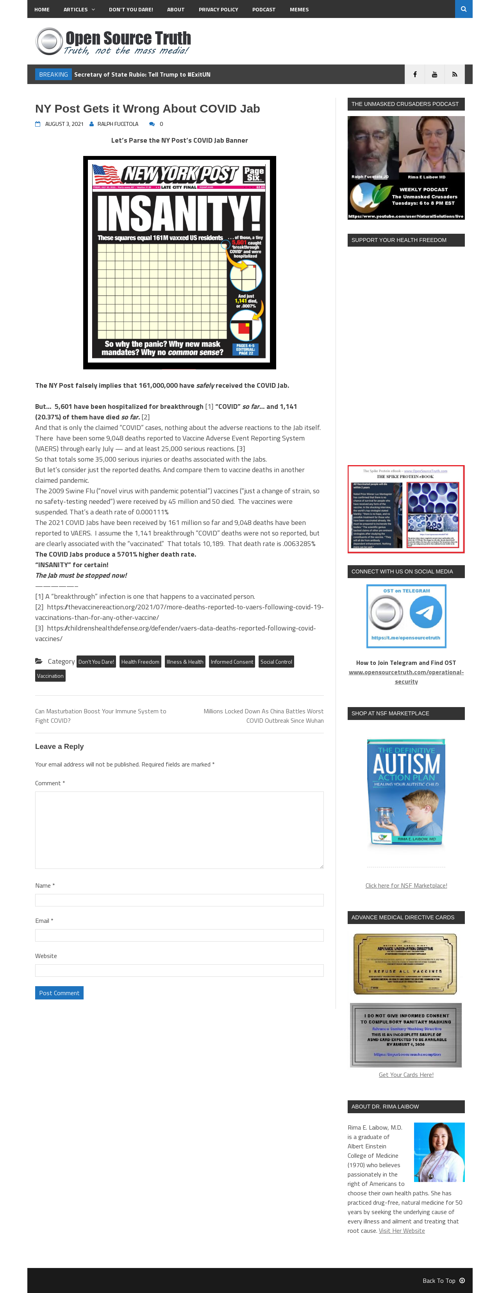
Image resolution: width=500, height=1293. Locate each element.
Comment (50, 783)
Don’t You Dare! (131, 9)
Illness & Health (185, 661)
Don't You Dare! (96, 661)
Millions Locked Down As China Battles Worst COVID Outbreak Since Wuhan (264, 715)
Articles (79, 9)
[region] (406, 798)
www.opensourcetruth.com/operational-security (406, 676)
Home (42, 9)
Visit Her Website (402, 1230)
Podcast (264, 9)
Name (45, 885)
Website (46, 955)
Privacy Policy (218, 9)
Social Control (276, 661)
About (176, 9)
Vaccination (50, 676)
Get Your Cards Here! (406, 1005)
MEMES (299, 9)
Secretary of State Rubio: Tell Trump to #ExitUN (142, 74)
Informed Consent (232, 661)
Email (44, 920)
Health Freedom (140, 661)
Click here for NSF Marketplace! (406, 885)
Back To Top (444, 1280)
